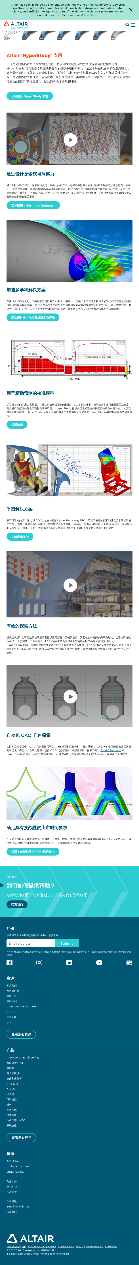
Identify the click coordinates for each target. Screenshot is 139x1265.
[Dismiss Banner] (130, 10)
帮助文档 (12, 1001)
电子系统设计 (14, 1073)
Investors (13, 1186)
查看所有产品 (21, 1138)
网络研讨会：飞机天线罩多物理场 (33, 317)
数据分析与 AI (15, 1062)
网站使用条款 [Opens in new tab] (13, 1246)
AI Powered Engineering (23, 1057)
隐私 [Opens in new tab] (24, 1246)
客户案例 (12, 985)
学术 (9, 1022)
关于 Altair (13, 1161)
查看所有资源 (21, 1034)
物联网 (10, 1094)
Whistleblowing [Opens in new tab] (94, 1246)
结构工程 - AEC (16, 1120)
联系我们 (17, 904)
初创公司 (12, 1016)
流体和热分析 (14, 1078)
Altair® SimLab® (110, 750)
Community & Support (21, 1006)
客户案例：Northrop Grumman (33, 205)
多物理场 (12, 1109)
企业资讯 (12, 1201)
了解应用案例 (20, 536)
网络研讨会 (13, 990)
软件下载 (12, 995)
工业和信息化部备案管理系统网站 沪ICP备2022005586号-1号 (38, 1254)
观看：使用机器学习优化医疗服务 (33, 851)
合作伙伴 (12, 1181)
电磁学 (10, 1067)
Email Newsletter (18, 1206)
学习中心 (12, 1011)
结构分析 (12, 1115)
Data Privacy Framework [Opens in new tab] (42, 1246)
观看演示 (17, 424)
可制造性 (12, 1099)
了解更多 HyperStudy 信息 (30, 96)
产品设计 (12, 1088)
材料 (9, 1104)
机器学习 (42, 842)
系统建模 (12, 1125)
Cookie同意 (111, 1246)
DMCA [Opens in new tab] (79, 1246)
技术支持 (12, 1191)
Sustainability (15, 1171)
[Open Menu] (132, 25)
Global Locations (18, 1166)
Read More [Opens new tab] (90, 15)
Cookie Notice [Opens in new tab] (66, 1246)
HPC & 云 (12, 1083)
